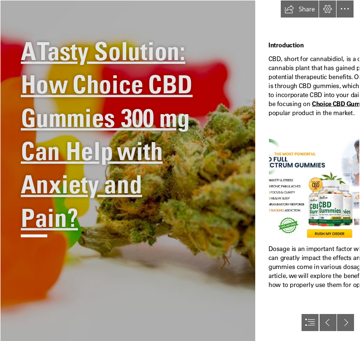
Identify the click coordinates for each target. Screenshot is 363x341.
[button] (300, 9)
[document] (181, 170)
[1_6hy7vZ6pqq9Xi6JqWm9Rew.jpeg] (127, 170)
